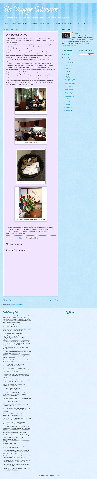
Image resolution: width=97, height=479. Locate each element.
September (69, 68)
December (68, 60)
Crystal (75, 33)
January (68, 110)
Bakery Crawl (69, 89)
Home (31, 300)
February (68, 107)
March (67, 104)
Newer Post (7, 300)
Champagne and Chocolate (69, 97)
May (67, 77)
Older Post (54, 300)
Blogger (57, 475)
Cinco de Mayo (69, 86)
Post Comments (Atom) (17, 304)
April (67, 102)
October (68, 65)
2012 (65, 57)
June (67, 74)
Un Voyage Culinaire (30, 10)
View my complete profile (69, 45)
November (69, 62)
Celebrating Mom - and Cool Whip (70, 80)
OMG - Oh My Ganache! (69, 93)
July (67, 71)
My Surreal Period (70, 83)
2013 (65, 54)
